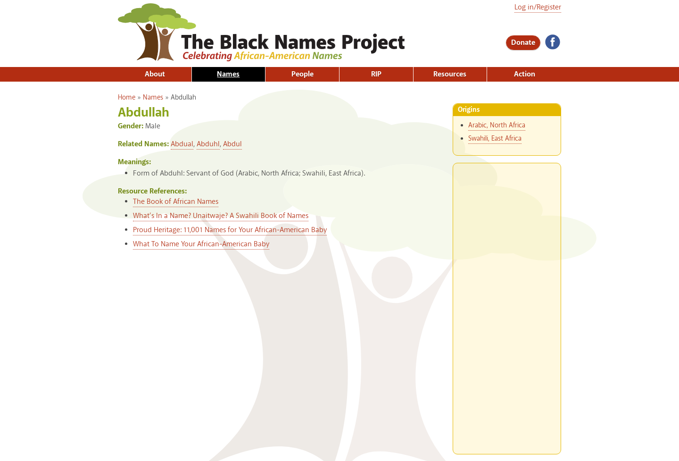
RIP (376, 74)
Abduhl (208, 144)
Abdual (182, 144)
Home (126, 97)
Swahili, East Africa (495, 138)
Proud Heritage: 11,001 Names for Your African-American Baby (230, 230)
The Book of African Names (175, 202)
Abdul (232, 144)
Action (524, 74)
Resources (449, 74)
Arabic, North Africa (496, 125)
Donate (523, 43)
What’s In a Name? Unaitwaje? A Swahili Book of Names (220, 216)
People (302, 74)
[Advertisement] (507, 304)
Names (228, 74)
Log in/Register (537, 7)
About (155, 74)
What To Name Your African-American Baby (201, 244)
